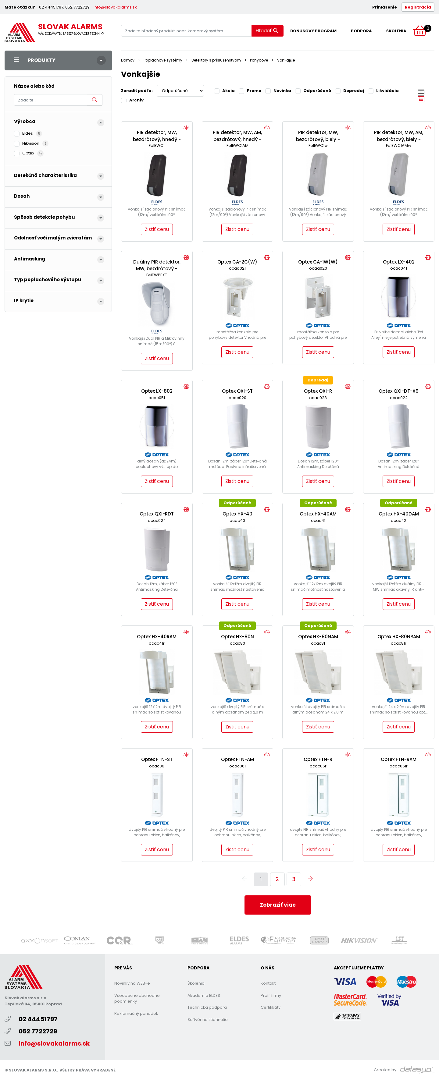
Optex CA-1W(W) (318, 262)
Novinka (278, 90)
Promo (250, 90)
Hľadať (266, 30)
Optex (29, 153)
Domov (127, 60)
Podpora (361, 31)
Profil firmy (271, 995)
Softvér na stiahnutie (207, 1019)
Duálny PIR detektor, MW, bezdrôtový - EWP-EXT (156, 269)
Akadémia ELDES (203, 995)
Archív (132, 100)
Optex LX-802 (157, 391)
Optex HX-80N (237, 636)
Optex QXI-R (318, 391)
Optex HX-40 (237, 514)
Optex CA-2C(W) (237, 262)
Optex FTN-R (318, 759)
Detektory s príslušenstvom (216, 60)
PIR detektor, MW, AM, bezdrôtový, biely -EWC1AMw (398, 139)
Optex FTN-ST (157, 759)
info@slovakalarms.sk (115, 7)
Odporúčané (313, 90)
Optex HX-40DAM (399, 514)
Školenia (396, 31)
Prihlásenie (384, 7)
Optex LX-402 (399, 262)
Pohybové (259, 60)
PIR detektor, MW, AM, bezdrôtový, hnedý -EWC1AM (237, 139)
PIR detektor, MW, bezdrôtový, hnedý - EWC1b (157, 139)
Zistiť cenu (157, 229)
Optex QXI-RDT (157, 514)
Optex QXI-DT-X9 (399, 391)
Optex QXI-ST (237, 391)
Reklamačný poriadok (136, 1013)
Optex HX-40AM (318, 514)
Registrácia (418, 7)
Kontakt (268, 983)
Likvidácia (383, 90)
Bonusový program (313, 31)
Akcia (224, 90)
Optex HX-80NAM (318, 636)
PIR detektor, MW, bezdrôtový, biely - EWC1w (318, 139)
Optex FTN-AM (237, 759)
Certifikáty (270, 1007)
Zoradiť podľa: (137, 91)
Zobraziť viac (278, 904)
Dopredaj (349, 90)
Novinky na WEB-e (132, 983)
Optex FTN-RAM (398, 759)
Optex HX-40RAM (157, 636)
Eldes (28, 133)
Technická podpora (207, 1007)
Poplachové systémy (163, 60)
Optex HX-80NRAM (398, 636)
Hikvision (31, 143)
